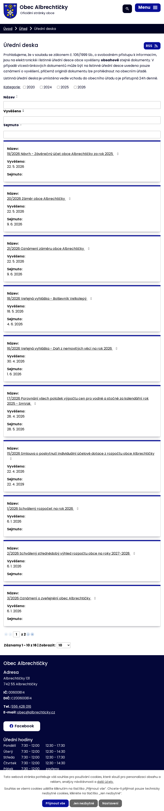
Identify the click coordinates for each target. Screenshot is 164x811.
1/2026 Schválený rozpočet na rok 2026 (43, 508)
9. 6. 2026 (14, 224)
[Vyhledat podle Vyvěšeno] (82, 120)
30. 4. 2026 (16, 361)
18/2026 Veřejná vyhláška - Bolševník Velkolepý (50, 298)
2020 (31, 87)
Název (9, 97)
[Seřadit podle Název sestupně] (17, 97)
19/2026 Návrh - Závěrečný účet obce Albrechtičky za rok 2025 (63, 153)
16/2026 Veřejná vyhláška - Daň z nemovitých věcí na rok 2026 (63, 348)
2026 (82, 87)
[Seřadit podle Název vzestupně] (17, 95)
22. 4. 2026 (15, 471)
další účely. (105, 781)
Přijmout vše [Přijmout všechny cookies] (55, 803)
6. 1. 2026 (14, 521)
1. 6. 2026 (14, 374)
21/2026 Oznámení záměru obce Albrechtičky (49, 248)
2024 (48, 87)
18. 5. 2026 (15, 311)
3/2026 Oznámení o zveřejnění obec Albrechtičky (52, 598)
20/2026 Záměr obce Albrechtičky (39, 198)
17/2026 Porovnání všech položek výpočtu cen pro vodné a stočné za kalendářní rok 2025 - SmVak (78, 401)
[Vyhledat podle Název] (82, 105)
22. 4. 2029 (15, 484)
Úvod (7, 28)
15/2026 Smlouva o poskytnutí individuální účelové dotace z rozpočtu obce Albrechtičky (80, 455)
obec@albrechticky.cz (36, 712)
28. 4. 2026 (16, 416)
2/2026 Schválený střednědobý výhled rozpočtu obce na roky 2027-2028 (71, 553)
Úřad (23, 28)
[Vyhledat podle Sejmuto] (82, 135)
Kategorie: (11, 87)
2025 (65, 87)
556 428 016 (21, 706)
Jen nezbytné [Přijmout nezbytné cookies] (83, 803)
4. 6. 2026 (15, 324)
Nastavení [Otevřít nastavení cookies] (110, 803)
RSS (152, 45)
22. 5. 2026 (15, 166)
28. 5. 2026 (15, 429)
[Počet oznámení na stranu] (63, 645)
